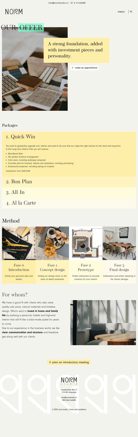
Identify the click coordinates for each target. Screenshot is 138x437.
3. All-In (15, 192)
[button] (121, 12)
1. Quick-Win (20, 137)
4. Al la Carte (21, 203)
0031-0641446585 (69, 400)
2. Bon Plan (19, 182)
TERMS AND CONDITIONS (78, 409)
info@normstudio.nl (58, 3)
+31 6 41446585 (78, 3)
